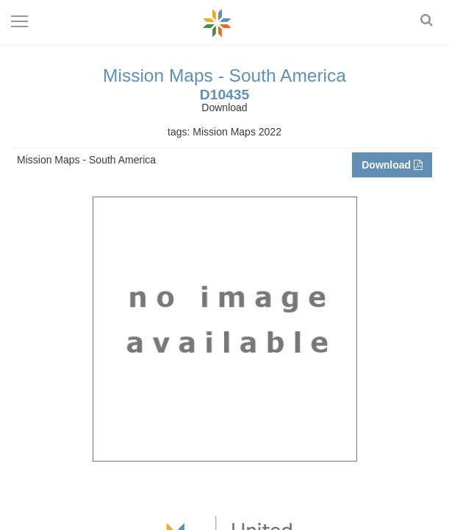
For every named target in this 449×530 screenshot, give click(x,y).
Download (392, 165)
